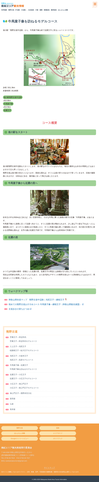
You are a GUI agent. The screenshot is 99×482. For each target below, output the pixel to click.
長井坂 (12, 409)
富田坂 (12, 399)
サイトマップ (49, 468)
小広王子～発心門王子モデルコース (24, 388)
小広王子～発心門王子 (19, 384)
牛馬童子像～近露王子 (19, 365)
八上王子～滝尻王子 (18, 346)
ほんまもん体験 (19, 433)
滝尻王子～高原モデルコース (21, 360)
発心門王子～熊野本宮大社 (21, 393)
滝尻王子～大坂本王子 (19, 356)
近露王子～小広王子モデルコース (23, 379)
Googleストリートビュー (19, 438)
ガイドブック (57, 438)
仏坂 (12, 404)
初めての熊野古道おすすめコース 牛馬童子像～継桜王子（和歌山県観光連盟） (45, 304)
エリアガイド (57, 433)
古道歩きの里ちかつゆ (19, 309)
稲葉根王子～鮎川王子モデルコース (24, 350)
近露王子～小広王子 (18, 375)
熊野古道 (12, 331)
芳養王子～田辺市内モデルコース (23, 341)
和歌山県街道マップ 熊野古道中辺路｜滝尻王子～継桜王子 (36, 300)
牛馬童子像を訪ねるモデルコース (23, 369)
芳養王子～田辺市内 (18, 337)
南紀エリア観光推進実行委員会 (16, 447)
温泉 (57, 428)
